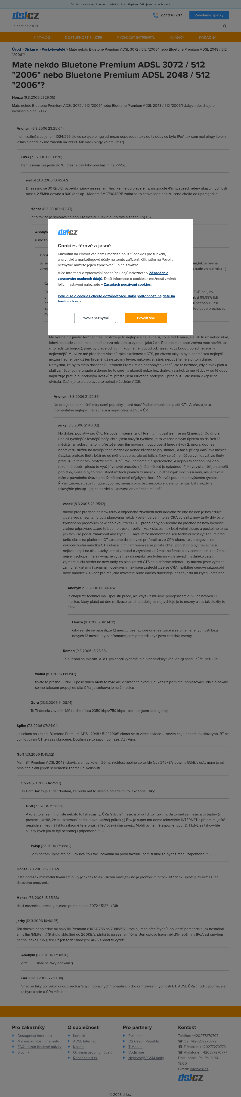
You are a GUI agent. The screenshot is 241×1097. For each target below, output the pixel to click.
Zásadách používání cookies (127, 284)
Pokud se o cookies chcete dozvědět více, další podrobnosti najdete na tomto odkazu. (116, 298)
